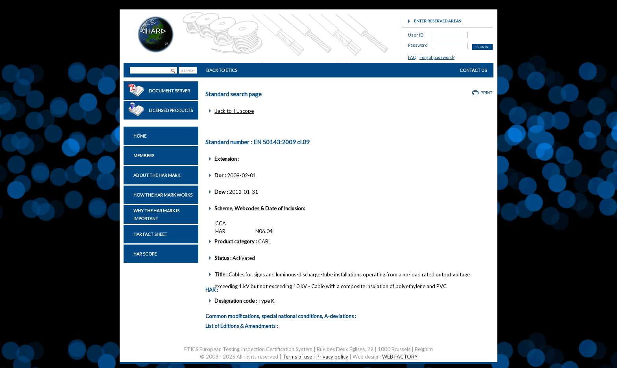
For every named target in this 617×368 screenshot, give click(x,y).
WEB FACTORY (399, 356)
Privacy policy (332, 356)
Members (143, 155)
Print (486, 93)
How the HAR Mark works (162, 194)
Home (139, 135)
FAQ (412, 57)
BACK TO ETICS (221, 70)
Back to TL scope (234, 111)
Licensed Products (171, 110)
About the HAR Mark (156, 175)
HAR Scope (145, 253)
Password (418, 43)
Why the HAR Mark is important (156, 214)
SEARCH (187, 70)
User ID (415, 33)
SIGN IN (482, 47)
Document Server (169, 90)
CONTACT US (473, 70)
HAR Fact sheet (150, 234)
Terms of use (297, 356)
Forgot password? (436, 57)
